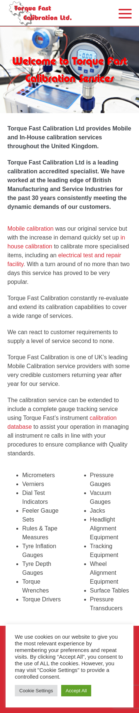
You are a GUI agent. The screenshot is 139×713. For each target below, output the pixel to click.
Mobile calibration (30, 228)
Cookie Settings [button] (36, 690)
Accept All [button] (76, 690)
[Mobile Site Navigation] (125, 13)
